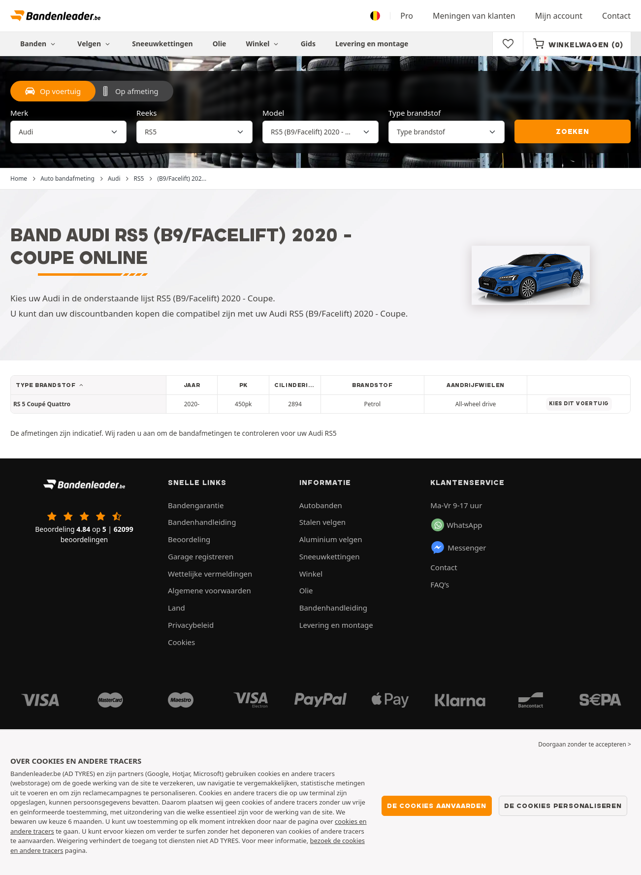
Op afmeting (129, 91)
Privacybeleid (191, 625)
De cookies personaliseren (563, 806)
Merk (19, 113)
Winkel (263, 43)
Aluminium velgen (330, 539)
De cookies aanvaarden (436, 806)
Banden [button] (39, 43)
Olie (219, 43)
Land (176, 608)
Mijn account (558, 15)
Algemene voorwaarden (209, 590)
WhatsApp (456, 525)
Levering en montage (372, 43)
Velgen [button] (94, 43)
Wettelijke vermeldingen (210, 574)
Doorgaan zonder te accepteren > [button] (584, 744)
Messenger (458, 547)
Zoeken (572, 131)
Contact (616, 15)
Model (273, 113)
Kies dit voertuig (579, 403)
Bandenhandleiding (202, 522)
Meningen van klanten (474, 15)
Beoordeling (189, 539)
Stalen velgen (322, 522)
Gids (308, 43)
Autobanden (320, 505)
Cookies (181, 642)
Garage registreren (200, 556)
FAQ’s (439, 584)
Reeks (146, 113)
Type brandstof (414, 113)
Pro (406, 15)
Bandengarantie (196, 505)
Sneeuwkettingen (162, 43)
